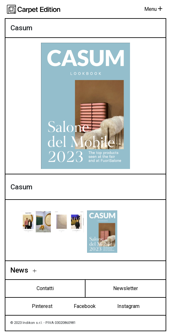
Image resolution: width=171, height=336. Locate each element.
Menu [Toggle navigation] (153, 9)
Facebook (85, 306)
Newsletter (125, 288)
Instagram (128, 306)
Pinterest (42, 306)
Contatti (45, 288)
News (20, 270)
